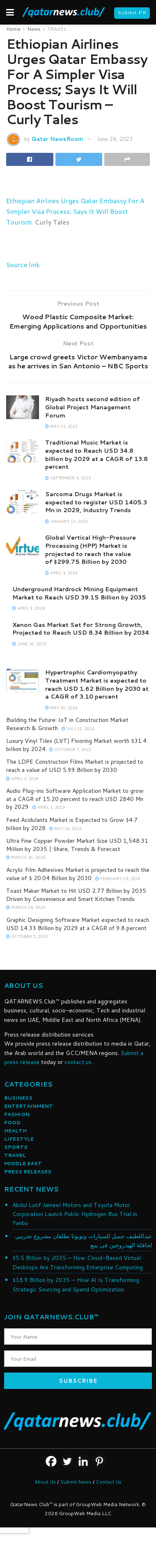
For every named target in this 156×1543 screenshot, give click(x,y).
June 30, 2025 (29, 644)
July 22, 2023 (78, 728)
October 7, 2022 (70, 749)
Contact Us (109, 1481)
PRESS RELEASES (27, 1171)
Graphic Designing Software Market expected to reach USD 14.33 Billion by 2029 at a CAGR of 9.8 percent (77, 924)
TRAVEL (57, 28)
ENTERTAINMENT (28, 1106)
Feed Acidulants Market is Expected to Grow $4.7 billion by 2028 (72, 824)
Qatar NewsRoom (57, 139)
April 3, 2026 (28, 608)
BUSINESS (18, 1097)
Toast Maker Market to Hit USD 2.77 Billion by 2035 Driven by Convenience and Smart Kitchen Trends (76, 895)
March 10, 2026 (25, 857)
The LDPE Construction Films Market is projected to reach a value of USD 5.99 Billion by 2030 (74, 766)
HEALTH (15, 1130)
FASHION (17, 1114)
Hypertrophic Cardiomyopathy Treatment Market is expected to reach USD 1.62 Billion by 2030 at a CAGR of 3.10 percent (97, 684)
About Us (45, 1481)
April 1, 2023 (48, 807)
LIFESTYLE (19, 1138)
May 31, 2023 (61, 426)
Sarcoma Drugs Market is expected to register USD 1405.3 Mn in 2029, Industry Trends (96, 502)
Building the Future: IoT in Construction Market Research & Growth (67, 724)
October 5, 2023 (27, 936)
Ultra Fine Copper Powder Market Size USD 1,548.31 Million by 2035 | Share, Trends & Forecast (77, 845)
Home (13, 28)
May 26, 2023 (65, 828)
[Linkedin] (83, 1461)
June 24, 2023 (115, 139)
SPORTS (16, 1147)
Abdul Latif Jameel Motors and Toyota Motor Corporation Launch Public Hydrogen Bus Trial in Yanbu (74, 1214)
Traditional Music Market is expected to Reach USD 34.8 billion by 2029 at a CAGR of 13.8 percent (96, 454)
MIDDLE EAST (23, 1163)
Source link (23, 264)
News (34, 28)
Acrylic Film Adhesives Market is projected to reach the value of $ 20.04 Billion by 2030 (77, 874)
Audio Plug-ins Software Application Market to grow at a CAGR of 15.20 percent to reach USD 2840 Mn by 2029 (75, 799)
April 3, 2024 (61, 573)
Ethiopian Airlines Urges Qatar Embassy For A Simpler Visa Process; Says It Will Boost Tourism (75, 211)
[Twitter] (67, 1461)
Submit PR (132, 12)
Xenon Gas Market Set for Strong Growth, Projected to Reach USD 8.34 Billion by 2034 (80, 629)
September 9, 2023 (68, 478)
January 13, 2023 (66, 521)
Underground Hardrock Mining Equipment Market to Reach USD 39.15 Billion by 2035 (79, 593)
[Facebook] (51, 1461)
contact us (78, 1062)
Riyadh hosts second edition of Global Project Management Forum (92, 407)
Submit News (76, 1481)
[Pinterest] (99, 1461)
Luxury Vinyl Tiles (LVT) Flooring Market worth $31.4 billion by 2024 (76, 745)
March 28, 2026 (25, 907)
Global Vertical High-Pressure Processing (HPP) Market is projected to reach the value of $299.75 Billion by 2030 (90, 549)
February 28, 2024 (117, 878)
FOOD (12, 1122)
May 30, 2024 (61, 707)
